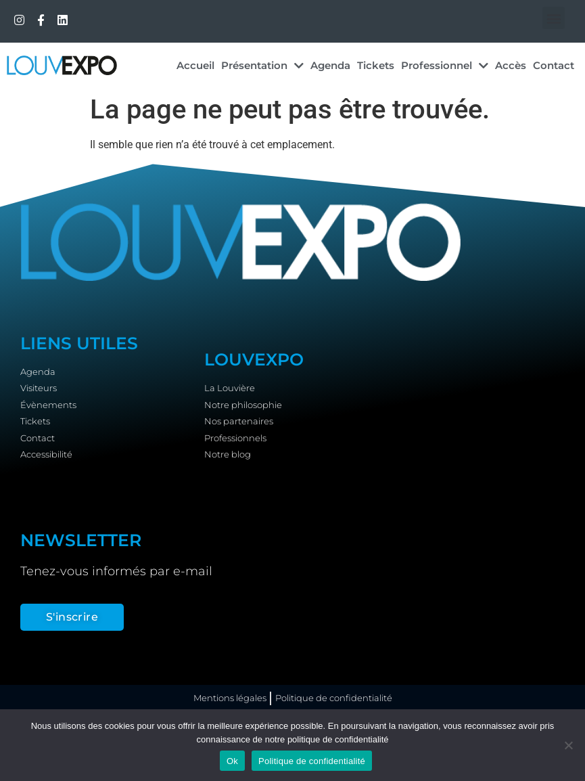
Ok (232, 761)
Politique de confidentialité (311, 761)
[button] (553, 18)
